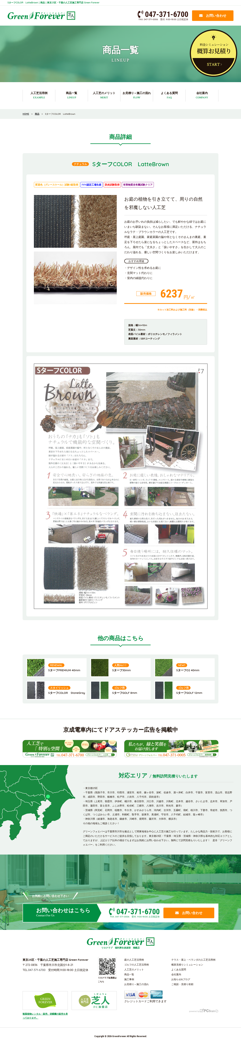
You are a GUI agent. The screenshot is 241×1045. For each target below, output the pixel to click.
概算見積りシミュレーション (187, 964)
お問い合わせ (212, 15)
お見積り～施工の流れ (136, 95)
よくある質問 (169, 95)
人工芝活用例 (39, 95)
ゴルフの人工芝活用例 (136, 964)
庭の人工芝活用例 (134, 959)
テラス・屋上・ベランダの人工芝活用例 (193, 959)
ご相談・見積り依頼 (182, 984)
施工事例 (129, 979)
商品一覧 (71, 95)
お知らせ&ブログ (180, 979)
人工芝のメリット (104, 95)
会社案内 (202, 95)
